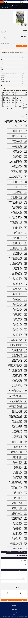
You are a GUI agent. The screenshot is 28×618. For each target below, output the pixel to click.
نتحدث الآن (14, 566)
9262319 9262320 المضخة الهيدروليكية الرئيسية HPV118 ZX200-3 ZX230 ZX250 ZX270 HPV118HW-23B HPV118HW (7, 598)
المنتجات (11, 7)
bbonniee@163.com (4, 0)
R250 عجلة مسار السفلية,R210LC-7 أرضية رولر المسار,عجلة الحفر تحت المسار (16, 553)
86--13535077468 (24, 0)
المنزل (14, 7)
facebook (14, 614)
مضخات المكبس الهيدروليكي (6, 7)
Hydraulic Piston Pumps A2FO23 (22, 555)
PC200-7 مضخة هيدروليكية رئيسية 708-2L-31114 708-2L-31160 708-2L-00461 (21, 597)
